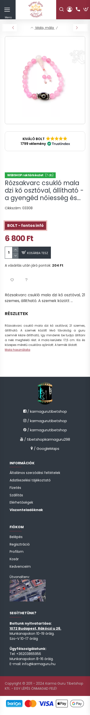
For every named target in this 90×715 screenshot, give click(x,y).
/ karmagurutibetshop (46, 411)
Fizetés (15, 488)
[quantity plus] (15, 250)
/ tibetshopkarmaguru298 (46, 439)
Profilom (17, 552)
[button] (45, 141)
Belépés (16, 537)
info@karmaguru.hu (38, 663)
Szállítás (16, 495)
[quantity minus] (15, 256)
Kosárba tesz (37, 253)
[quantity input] (8, 253)
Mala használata (17, 350)
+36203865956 (28, 653)
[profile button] (70, 9)
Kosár (14, 559)
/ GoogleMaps (46, 448)
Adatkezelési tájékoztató (30, 480)
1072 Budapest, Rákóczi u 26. (35, 628)
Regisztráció (20, 544)
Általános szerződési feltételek (35, 473)
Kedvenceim (20, 567)
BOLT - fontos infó (25, 225)
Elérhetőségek (21, 502)
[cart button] (86, 9)
